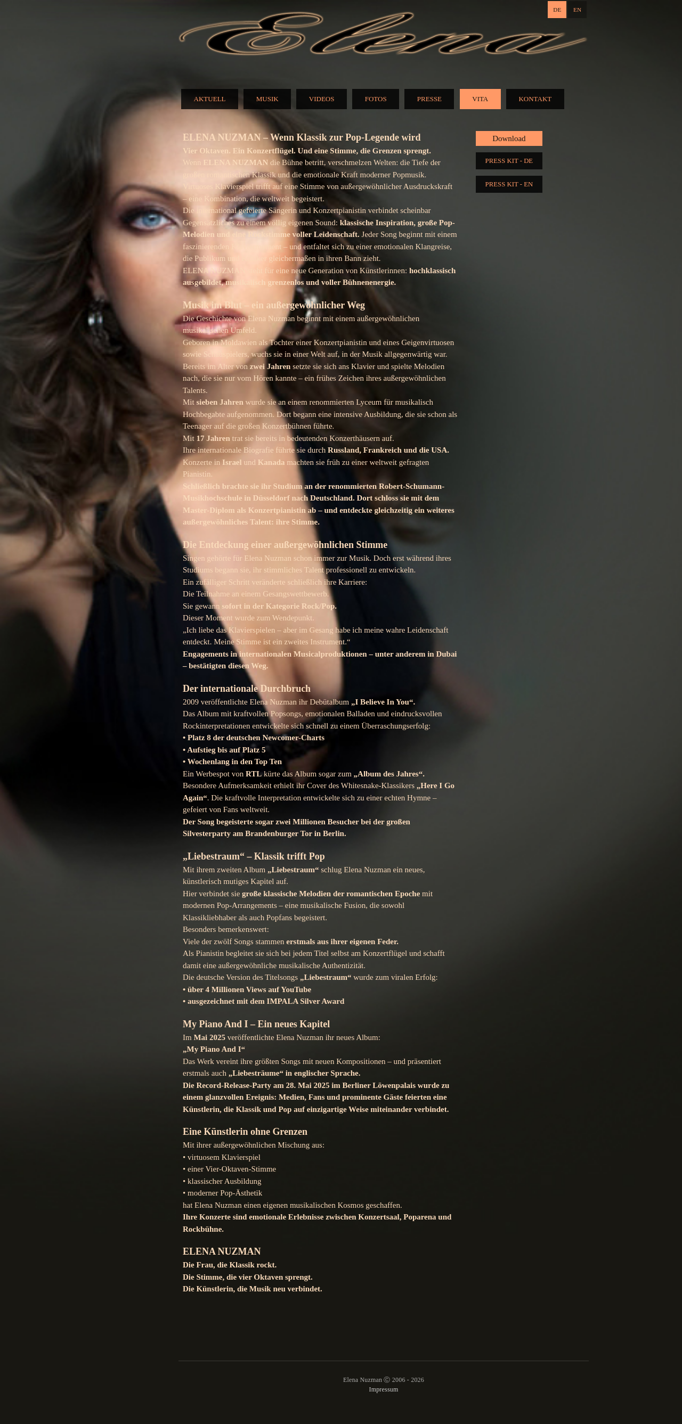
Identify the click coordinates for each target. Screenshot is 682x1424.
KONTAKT (534, 99)
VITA (480, 99)
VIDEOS (322, 99)
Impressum (383, 1389)
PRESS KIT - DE (509, 161)
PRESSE (429, 99)
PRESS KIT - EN (509, 184)
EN (577, 9)
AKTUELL (210, 99)
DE (557, 9)
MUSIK (267, 99)
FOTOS (376, 99)
